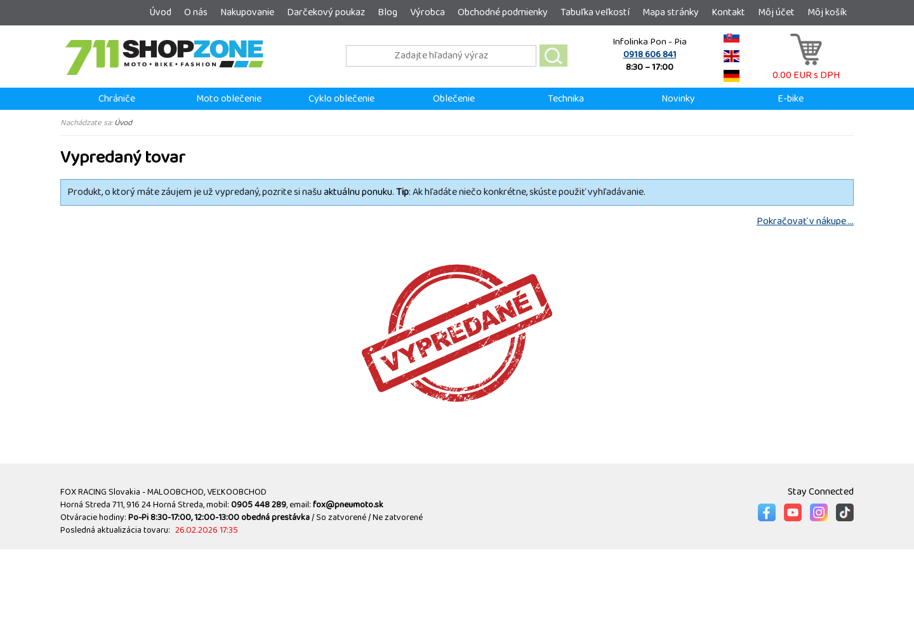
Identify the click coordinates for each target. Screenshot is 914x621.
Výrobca (427, 12)
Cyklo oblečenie (341, 99)
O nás (196, 12)
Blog (387, 12)
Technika (566, 99)
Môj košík (827, 12)
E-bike (791, 99)
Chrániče (116, 99)
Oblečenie (454, 99)
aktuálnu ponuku (358, 192)
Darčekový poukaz (326, 12)
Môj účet (776, 12)
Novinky (678, 99)
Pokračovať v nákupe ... (805, 221)
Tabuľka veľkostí (595, 12)
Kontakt (728, 12)
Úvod (160, 12)
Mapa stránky (670, 12)
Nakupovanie (247, 12)
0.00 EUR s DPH (806, 69)
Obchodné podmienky (503, 12)
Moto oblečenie (229, 99)
